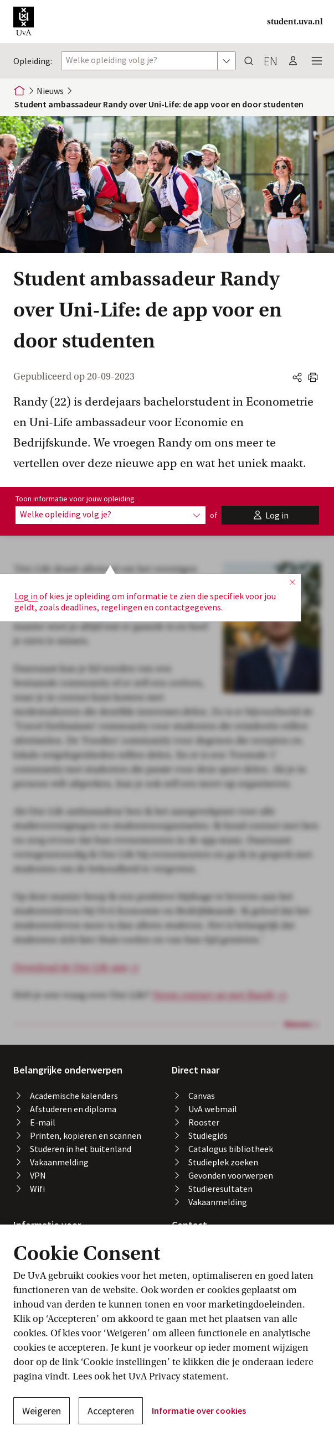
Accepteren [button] (111, 1410)
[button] (23, 22)
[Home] (19, 91)
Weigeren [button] (41, 1410)
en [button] (271, 61)
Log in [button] (26, 561)
